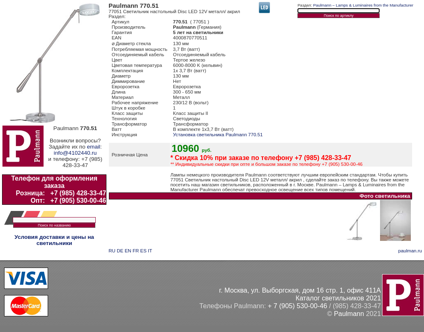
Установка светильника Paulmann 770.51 (218, 134)
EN (127, 250)
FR (136, 250)
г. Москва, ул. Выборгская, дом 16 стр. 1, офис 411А (300, 290)
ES (143, 250)
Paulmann (349, 313)
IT (150, 250)
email (93, 147)
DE (120, 250)
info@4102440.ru (75, 153)
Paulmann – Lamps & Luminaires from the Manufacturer (363, 5)
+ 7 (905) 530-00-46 (297, 305)
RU (111, 250)
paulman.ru (410, 250)
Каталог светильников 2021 (338, 298)
